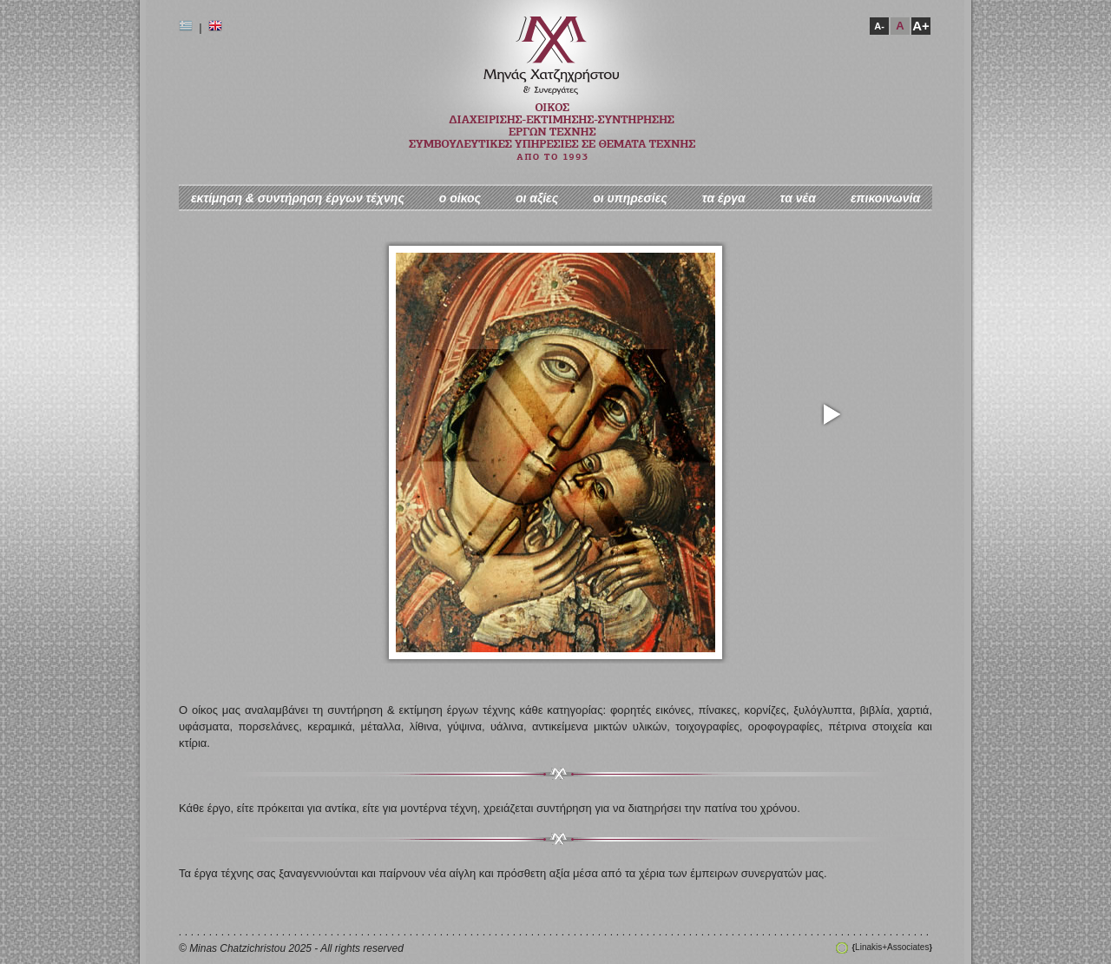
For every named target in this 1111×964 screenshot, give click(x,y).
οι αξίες (537, 198)
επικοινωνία (885, 198)
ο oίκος (460, 198)
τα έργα (724, 198)
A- (879, 26)
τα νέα (798, 198)
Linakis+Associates (892, 947)
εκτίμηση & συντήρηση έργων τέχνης (297, 198)
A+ (921, 25)
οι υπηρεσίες (630, 198)
